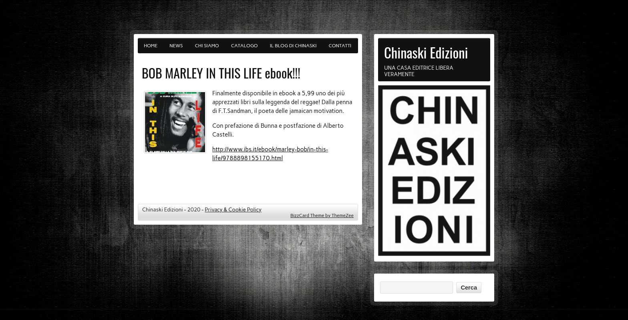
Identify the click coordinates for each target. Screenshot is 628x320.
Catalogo (244, 45)
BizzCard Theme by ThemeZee (322, 215)
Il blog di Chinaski (293, 45)
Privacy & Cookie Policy (233, 209)
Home (150, 45)
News (176, 45)
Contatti (340, 45)
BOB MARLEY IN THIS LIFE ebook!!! (221, 72)
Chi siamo (207, 45)
